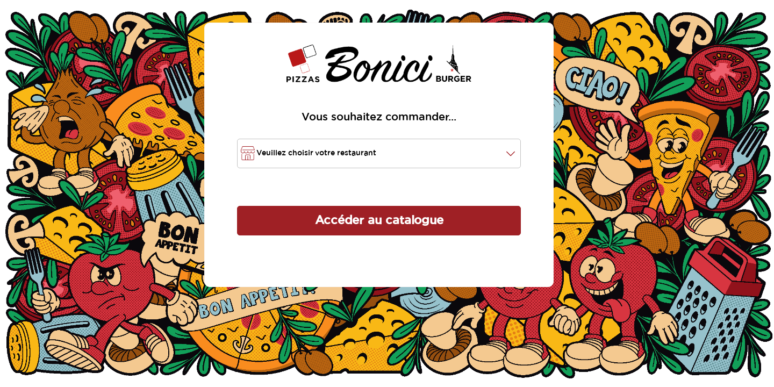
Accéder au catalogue (379, 220)
